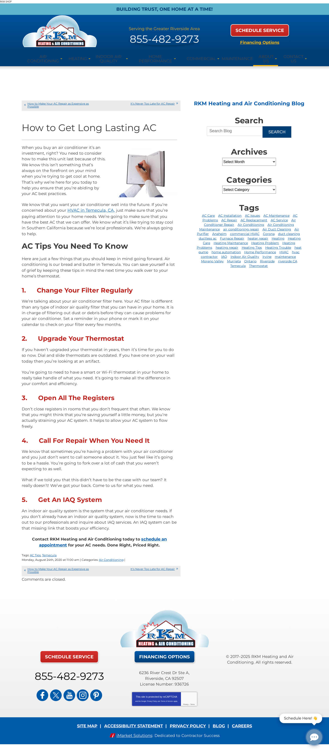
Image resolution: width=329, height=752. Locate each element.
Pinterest (90, 697)
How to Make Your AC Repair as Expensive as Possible (58, 99)
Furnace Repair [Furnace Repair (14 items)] (232, 233)
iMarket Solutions (133, 739)
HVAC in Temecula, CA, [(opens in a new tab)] (92, 206)
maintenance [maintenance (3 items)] (285, 251)
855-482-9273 (164, 35)
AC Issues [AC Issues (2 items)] (252, 210)
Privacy (185, 709)
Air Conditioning (111, 564)
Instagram (80, 697)
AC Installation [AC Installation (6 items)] (229, 210)
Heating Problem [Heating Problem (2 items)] (265, 238)
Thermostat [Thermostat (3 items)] (258, 261)
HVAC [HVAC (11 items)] (284, 247)
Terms (192, 709)
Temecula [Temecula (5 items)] (238, 261)
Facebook (47, 697)
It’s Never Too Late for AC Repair (152, 98)
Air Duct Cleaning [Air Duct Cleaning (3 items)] (277, 224)
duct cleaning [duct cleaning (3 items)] (289, 229)
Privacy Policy (152, 705)
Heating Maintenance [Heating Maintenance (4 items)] (231, 238)
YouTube (69, 697)
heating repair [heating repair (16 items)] (227, 242)
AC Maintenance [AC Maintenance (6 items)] (276, 210)
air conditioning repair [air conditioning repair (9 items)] (241, 224)
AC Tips (35, 560)
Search (276, 126)
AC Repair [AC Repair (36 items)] (229, 215)
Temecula (49, 560)
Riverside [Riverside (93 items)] (267, 256)
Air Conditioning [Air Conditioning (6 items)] (251, 219)
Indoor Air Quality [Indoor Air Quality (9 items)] (245, 251)
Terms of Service (167, 705)
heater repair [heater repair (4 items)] (258, 233)
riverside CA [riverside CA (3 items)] (287, 256)
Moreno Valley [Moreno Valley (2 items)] (212, 256)
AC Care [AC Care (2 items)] (208, 210)
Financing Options (259, 39)
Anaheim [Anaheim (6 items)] (219, 229)
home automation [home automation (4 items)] (226, 247)
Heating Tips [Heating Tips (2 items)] (252, 242)
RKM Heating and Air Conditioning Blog (249, 98)
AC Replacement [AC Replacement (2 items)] (254, 215)
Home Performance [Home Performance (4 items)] (260, 247)
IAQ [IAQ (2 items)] (224, 251)
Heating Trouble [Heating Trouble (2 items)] (278, 242)
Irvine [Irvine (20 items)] (267, 251)
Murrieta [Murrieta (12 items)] (234, 256)
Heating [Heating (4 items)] (278, 233)
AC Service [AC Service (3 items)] (279, 215)
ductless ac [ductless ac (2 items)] (208, 233)
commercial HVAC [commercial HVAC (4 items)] (245, 229)
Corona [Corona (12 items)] (269, 229)
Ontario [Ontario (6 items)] (250, 256)
